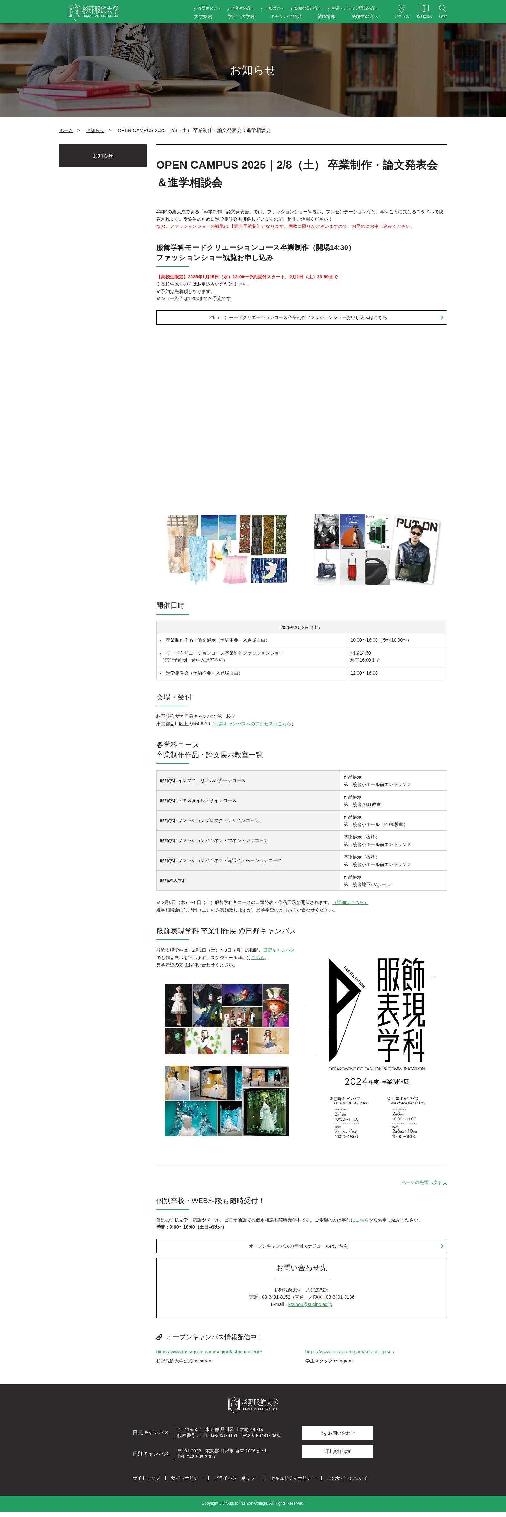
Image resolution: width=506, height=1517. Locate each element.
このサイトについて (347, 1483)
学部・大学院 (241, 16)
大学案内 (203, 16)
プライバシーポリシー (236, 1483)
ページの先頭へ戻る (421, 1185)
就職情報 (326, 16)
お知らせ (95, 130)
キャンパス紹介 (286, 16)
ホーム (66, 130)
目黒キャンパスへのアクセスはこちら (252, 726)
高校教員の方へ (308, 8)
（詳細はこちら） (350, 905)
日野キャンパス (279, 952)
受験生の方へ (364, 16)
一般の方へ (274, 8)
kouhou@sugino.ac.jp (310, 1309)
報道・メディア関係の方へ (355, 8)
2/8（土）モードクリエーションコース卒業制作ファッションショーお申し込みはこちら (299, 318)
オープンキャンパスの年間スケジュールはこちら (298, 1249)
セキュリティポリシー (293, 1483)
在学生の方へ (209, 8)
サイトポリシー (187, 1483)
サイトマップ (146, 1483)
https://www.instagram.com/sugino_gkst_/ (350, 1357)
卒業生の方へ (242, 8)
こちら (258, 960)
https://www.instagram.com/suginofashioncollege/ (209, 1357)
